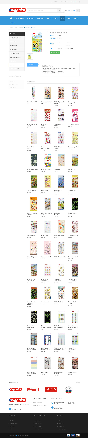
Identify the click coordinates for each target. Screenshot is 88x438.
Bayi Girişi (56, 1)
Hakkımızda (61, 426)
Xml (11, 429)
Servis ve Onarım (38, 426)
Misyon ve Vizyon (62, 429)
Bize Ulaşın (61, 423)
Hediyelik (75, 18)
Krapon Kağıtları (13, 45)
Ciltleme (57, 18)
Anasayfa (11, 27)
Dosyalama (49, 18)
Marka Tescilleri (38, 423)
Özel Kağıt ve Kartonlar (14, 53)
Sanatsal (68, 18)
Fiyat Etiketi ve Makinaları (15, 37)
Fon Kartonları (13, 41)
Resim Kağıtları (13, 61)
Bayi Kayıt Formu (64, 1)
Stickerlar (21, 27)
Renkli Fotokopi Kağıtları (15, 57)
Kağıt (62, 18)
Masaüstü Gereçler (19, 18)
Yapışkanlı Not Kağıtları (15, 68)
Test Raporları (37, 420)
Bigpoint (18, 435)
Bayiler (60, 420)
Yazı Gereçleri (30, 18)
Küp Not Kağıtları (13, 49)
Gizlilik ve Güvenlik (38, 429)
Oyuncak (12, 23)
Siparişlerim (12, 426)
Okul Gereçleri (40, 18)
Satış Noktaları (55, 52)
